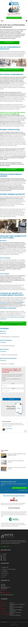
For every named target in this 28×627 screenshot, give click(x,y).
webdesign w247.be (14, 624)
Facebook (3, 554)
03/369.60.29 (3, 351)
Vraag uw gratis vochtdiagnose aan (14, 17)
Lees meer (10, 426)
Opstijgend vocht (5, 567)
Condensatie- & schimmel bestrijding (9, 569)
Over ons (3, 576)
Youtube (3, 557)
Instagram (3, 559)
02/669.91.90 (3, 360)
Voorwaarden (10, 622)
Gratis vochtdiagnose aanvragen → (19, 487)
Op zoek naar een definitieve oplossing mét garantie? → (13, 323)
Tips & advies (4, 575)
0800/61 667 (6, 546)
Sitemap (14, 622)
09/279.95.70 (3, 333)
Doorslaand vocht (5, 573)
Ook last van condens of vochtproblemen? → (11, 70)
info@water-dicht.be (6, 592)
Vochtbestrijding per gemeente (21, 622)
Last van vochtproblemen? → (11, 170)
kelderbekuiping (12, 308)
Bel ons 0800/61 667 (23, 490)
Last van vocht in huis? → (9, 42)
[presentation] (11, 395)
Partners (14, 623)
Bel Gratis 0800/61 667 (15, 13)
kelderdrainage (3, 308)
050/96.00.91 (3, 342)
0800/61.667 (15, 114)
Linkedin (3, 556)
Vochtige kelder (5, 571)
